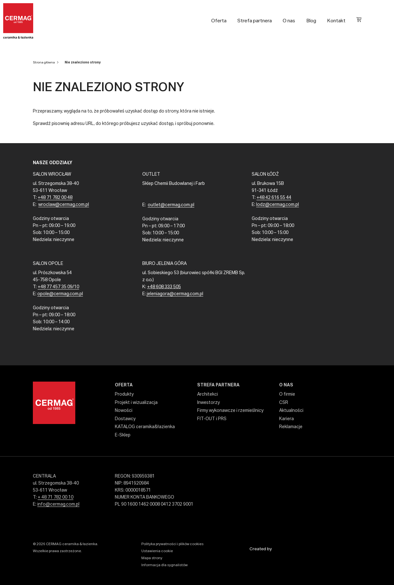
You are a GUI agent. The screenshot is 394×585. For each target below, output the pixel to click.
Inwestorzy (208, 402)
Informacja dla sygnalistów (164, 565)
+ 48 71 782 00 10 (55, 497)
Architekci (207, 394)
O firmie (287, 394)
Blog (311, 20)
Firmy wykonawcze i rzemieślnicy (230, 410)
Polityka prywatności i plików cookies (172, 544)
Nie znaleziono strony (83, 62)
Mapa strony (151, 558)
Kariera (286, 419)
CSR (283, 402)
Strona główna (44, 62)
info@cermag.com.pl (58, 504)
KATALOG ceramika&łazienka (145, 427)
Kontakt (336, 20)
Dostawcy (125, 419)
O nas (289, 20)
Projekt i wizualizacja (136, 402)
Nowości (123, 410)
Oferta (219, 20)
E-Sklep (122, 435)
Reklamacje (290, 427)
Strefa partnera (254, 20)
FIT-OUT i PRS (212, 419)
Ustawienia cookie (157, 551)
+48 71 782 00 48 (55, 197)
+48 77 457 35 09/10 (58, 287)
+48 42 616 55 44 (273, 197)
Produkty (124, 394)
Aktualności (291, 410)
